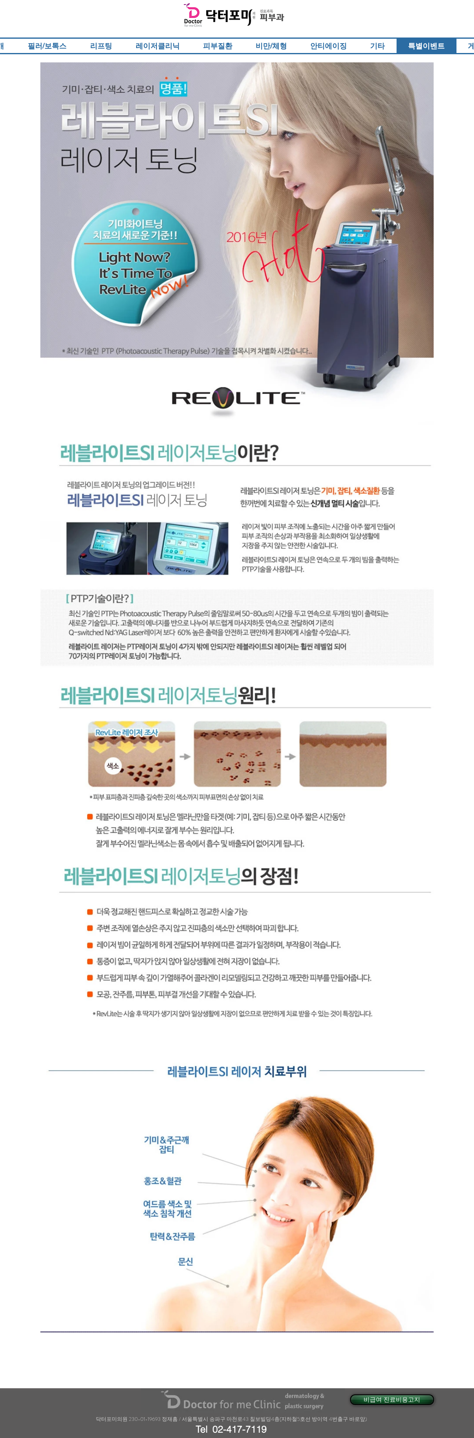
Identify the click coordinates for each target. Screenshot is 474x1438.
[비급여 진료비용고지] (392, 1399)
